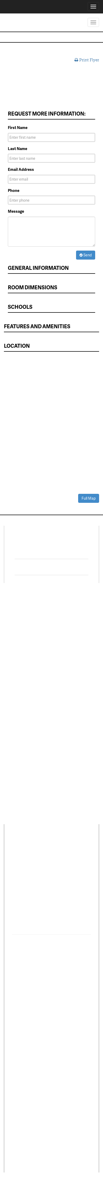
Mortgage (63, 663)
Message (16, 211)
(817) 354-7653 (30, 887)
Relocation (17, 696)
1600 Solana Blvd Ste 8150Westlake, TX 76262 (45, 874)
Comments (58, 848)
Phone (13, 190)
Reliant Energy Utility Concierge (74, 673)
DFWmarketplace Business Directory (71, 652)
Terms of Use (43, 1104)
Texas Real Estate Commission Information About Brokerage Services (51, 1149)
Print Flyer (87, 60)
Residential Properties (27, 611)
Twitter (31, 567)
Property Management (27, 688)
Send (85, 254)
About (18, 848)
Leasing (14, 681)
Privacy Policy (22, 1104)
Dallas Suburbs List (72, 697)
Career (36, 848)
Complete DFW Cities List (74, 687)
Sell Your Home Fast (25, 655)
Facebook (35, 551)
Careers (14, 704)
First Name (17, 127)
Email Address (21, 169)
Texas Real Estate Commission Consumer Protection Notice (51, 1120)
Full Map (89, 498)
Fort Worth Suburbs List (72, 708)
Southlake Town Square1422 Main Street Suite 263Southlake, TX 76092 (46, 916)
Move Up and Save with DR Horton (71, 614)
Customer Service (23, 712)
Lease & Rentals (22, 619)
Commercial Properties (18, 637)
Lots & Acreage (21, 627)
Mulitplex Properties (26, 648)
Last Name (17, 148)
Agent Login (66, 736)
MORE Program (68, 625)
